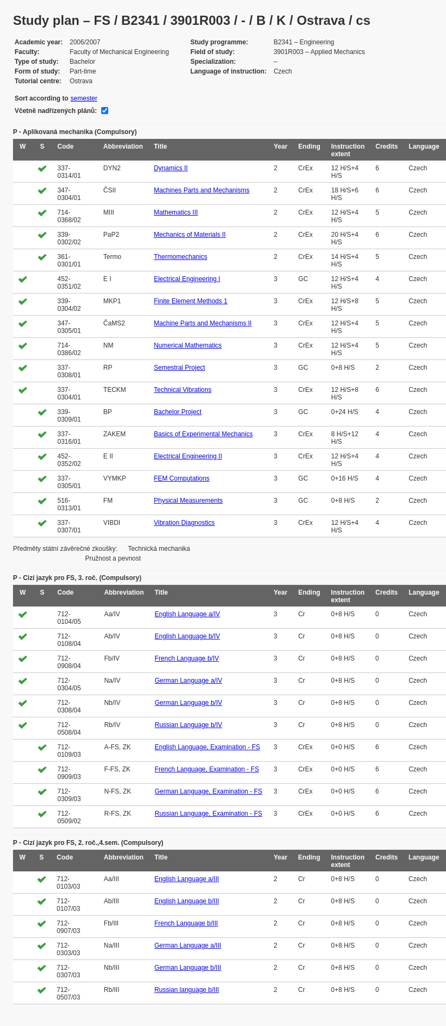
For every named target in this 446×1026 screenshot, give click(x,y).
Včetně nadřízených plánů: (56, 111)
